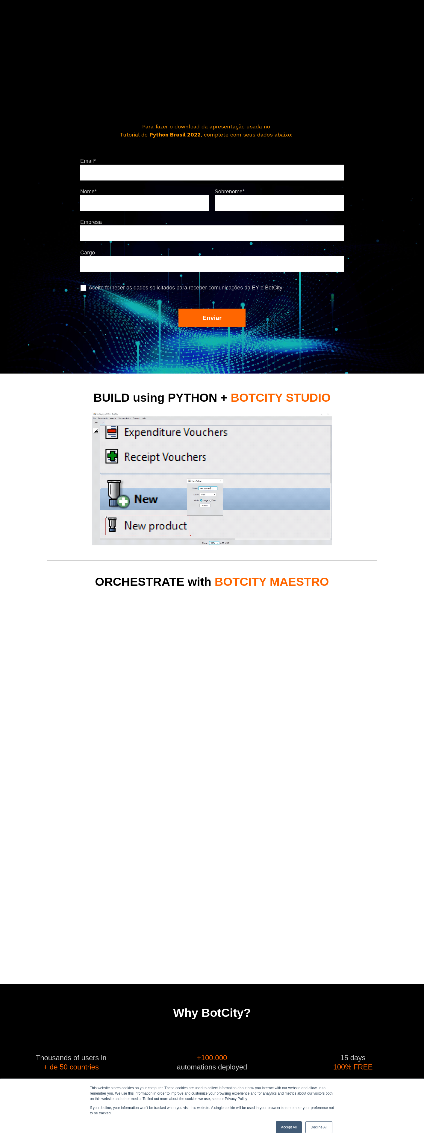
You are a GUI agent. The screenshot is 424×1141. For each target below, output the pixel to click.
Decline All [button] (319, 1127)
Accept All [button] (289, 1127)
